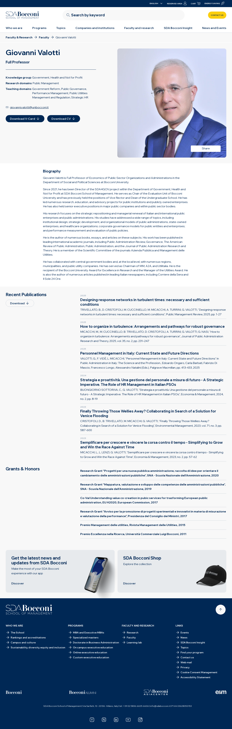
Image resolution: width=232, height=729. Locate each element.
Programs (39, 28)
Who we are (14, 28)
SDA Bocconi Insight (178, 28)
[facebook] (91, 719)
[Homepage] (29, 610)
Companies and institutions (94, 28)
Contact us (217, 15)
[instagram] (140, 719)
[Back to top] (220, 609)
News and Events (214, 28)
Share (206, 148)
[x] (104, 719)
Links (179, 625)
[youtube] (128, 719)
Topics (60, 28)
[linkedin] (116, 719)
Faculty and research (139, 28)
